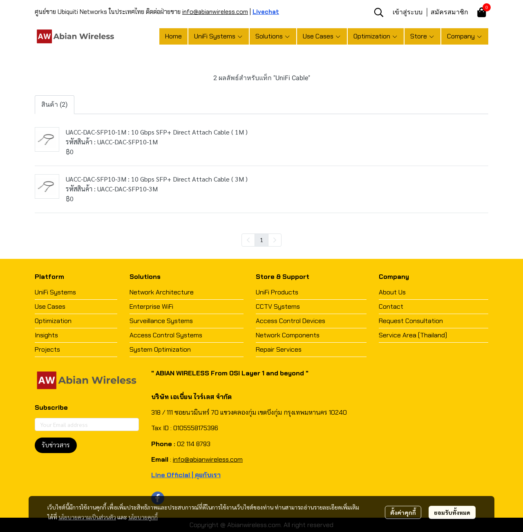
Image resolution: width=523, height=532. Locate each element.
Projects (47, 349)
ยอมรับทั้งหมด (452, 512)
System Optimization (160, 349)
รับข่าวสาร (56, 445)
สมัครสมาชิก (449, 11)
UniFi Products (277, 292)
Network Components (288, 335)
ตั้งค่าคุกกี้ (403, 512)
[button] (379, 12)
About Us (392, 292)
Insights (46, 335)
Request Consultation (411, 321)
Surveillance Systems (161, 321)
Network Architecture (162, 292)
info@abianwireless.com (215, 12)
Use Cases (50, 306)
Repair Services (279, 349)
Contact (391, 306)
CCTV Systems (278, 306)
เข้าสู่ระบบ (407, 11)
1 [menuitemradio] (261, 239)
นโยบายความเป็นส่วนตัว (87, 517)
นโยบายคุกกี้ (143, 517)
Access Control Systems (166, 335)
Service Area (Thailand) (413, 335)
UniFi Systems (55, 292)
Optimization (53, 321)
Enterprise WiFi (151, 306)
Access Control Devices (290, 321)
